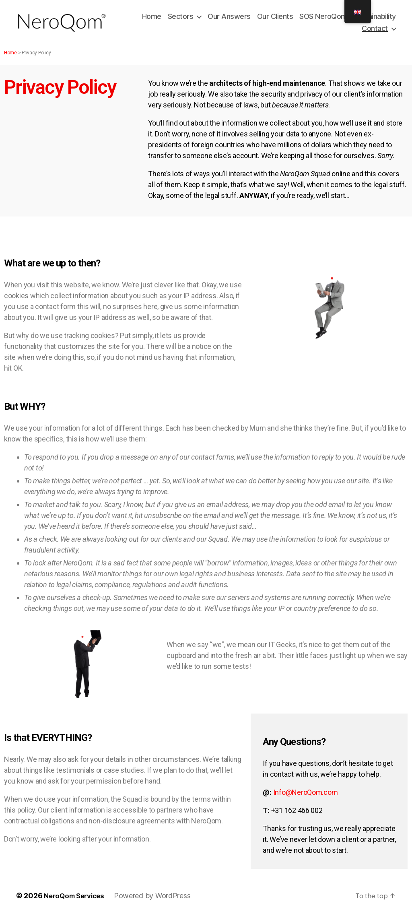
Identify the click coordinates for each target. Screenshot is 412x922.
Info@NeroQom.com (305, 796)
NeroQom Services (77, 899)
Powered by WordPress (157, 899)
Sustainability (375, 18)
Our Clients (275, 18)
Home (151, 18)
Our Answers (229, 18)
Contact (375, 30)
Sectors (181, 18)
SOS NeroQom (323, 18)
